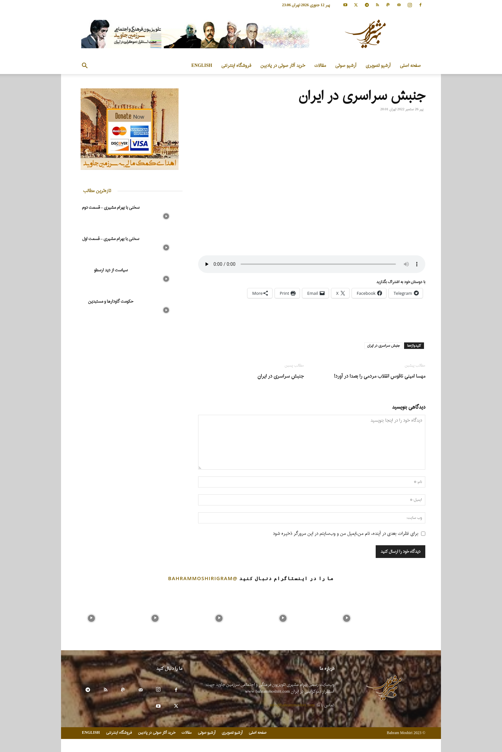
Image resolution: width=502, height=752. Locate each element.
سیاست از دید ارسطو (111, 270)
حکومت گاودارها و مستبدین (110, 301)
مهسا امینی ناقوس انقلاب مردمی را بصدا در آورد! (379, 376)
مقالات (320, 66)
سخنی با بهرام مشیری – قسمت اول (110, 239)
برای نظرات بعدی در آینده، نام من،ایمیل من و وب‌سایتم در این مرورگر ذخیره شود (345, 534)
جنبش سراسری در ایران (383, 345)
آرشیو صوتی (345, 66)
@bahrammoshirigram (203, 578)
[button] (84, 66)
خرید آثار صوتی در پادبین (282, 66)
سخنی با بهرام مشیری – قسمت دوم (111, 207)
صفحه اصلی (410, 66)
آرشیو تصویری (378, 66)
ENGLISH (201, 66)
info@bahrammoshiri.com (292, 705)
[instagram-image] (91, 616)
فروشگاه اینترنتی (236, 66)
